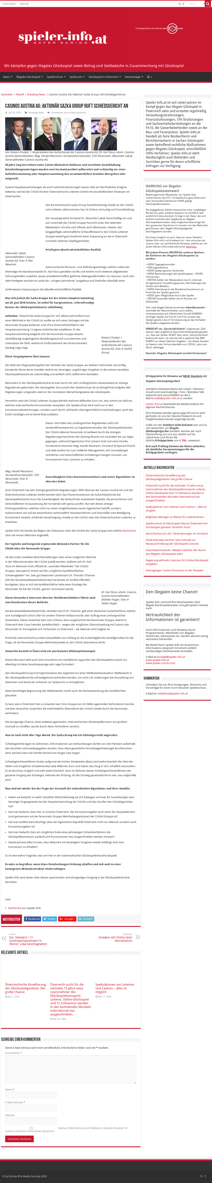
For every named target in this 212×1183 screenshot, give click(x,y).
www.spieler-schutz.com (160, 663)
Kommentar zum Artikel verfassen (68, 112)
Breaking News (36, 94)
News (6, 76)
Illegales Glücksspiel (28, 76)
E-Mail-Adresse (15, 1102)
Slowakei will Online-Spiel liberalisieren (111, 937)
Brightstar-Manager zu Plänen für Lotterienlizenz (175, 517)
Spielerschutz (55, 76)
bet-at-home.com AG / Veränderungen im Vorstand (177, 533)
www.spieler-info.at (157, 660)
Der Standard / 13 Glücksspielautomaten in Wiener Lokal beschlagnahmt (30, 939)
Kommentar (13, 1052)
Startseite (6, 94)
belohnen (191, 246)
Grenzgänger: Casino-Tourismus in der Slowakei (174, 570)
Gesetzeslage (133, 76)
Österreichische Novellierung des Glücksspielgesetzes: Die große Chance (25, 988)
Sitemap (24, 3)
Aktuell (20, 94)
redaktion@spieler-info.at (172, 693)
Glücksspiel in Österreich (103, 76)
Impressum (9, 3)
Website (10, 1115)
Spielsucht (76, 76)
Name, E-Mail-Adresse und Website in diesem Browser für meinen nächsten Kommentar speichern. (66, 1130)
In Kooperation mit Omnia (159, 28)
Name (9, 1089)
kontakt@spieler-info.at (165, 398)
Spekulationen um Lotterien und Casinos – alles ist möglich (114, 988)
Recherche (129, 530)
